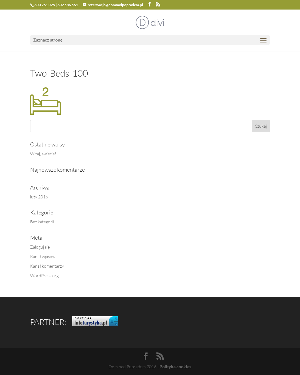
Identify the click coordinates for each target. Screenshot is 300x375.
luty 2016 (39, 196)
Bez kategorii (42, 221)
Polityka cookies (175, 366)
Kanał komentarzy (47, 266)
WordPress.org (44, 275)
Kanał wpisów (42, 256)
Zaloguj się (40, 246)
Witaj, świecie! (43, 153)
